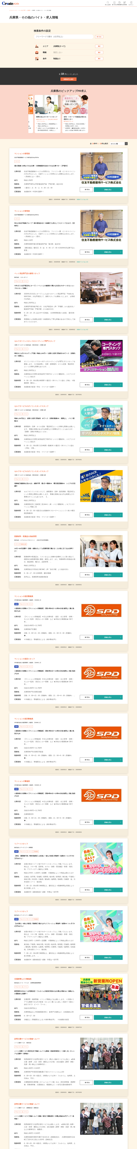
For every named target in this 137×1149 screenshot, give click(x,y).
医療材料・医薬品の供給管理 (31, 575)
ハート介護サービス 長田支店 (27, 1115)
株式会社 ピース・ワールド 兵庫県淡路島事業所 (34, 1051)
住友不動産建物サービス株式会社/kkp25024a (32, 171)
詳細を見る (108, 203)
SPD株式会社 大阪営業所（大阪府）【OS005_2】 (34, 841)
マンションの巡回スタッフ (30, 706)
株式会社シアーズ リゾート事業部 (28, 908)
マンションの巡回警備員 (29, 639)
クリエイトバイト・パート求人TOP (17, 10)
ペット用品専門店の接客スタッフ (34, 293)
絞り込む (101, 37)
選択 (101, 47)
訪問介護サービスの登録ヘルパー (34, 1109)
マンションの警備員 (26, 836)
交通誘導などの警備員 (27, 1046)
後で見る (86, 203)
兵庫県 (28, 10)
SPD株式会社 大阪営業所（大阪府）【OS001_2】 (34, 711)
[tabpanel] (68, 124)
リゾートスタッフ (25, 902)
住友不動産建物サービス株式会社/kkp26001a (32, 232)
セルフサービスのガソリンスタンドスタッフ (41, 437)
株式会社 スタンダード (24, 298)
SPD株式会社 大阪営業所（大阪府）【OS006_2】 (34, 645)
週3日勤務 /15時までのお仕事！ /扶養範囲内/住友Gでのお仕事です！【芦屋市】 (43, 179)
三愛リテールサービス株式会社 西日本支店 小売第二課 (37, 374)
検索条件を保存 (68, 87)
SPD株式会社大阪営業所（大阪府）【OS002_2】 (34, 775)
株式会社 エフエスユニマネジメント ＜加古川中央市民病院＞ (40, 581)
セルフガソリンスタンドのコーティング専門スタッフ (44, 366)
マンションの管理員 (26, 165)
